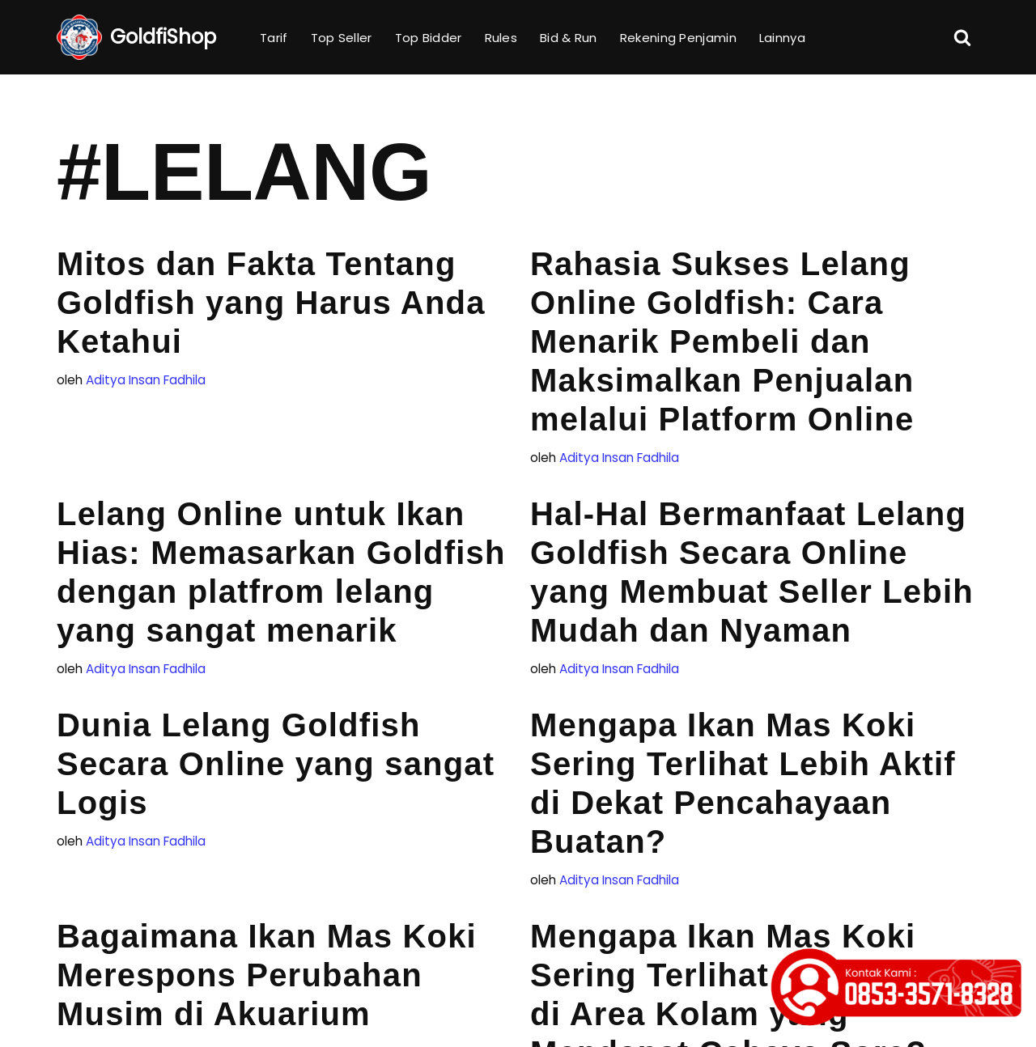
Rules (501, 37)
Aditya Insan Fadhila (146, 379)
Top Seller (341, 37)
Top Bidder (428, 37)
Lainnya (782, 37)
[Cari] (962, 37)
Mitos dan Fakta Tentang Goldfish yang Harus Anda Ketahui (271, 302)
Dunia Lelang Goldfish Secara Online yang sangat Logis (276, 763)
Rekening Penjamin (678, 37)
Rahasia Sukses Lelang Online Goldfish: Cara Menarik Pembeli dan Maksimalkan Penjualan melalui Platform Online (722, 341)
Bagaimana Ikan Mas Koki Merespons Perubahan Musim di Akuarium (267, 975)
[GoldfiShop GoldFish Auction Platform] (136, 37)
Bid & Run (568, 37)
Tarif (274, 37)
